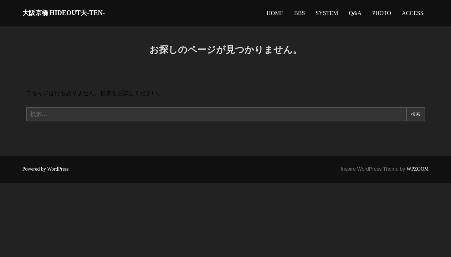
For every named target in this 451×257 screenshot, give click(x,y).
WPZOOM (417, 172)
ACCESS (412, 15)
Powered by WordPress (45, 172)
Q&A (355, 15)
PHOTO (381, 15)
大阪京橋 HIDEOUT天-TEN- (81, 14)
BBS (299, 15)
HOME (275, 15)
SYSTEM (327, 15)
